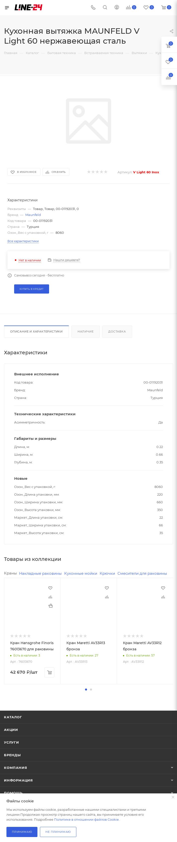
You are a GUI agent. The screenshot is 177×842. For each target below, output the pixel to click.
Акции (11, 729)
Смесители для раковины (142, 573)
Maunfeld (33, 215)
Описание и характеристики (36, 331)
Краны (10, 573)
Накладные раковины (40, 573)
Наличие (86, 331)
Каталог (13, 717)
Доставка (117, 331)
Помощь (13, 793)
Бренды (12, 755)
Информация (18, 780)
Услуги (11, 742)
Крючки (107, 573)
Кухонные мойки (80, 573)
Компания (15, 767)
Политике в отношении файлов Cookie (86, 819)
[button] (86, 689)
